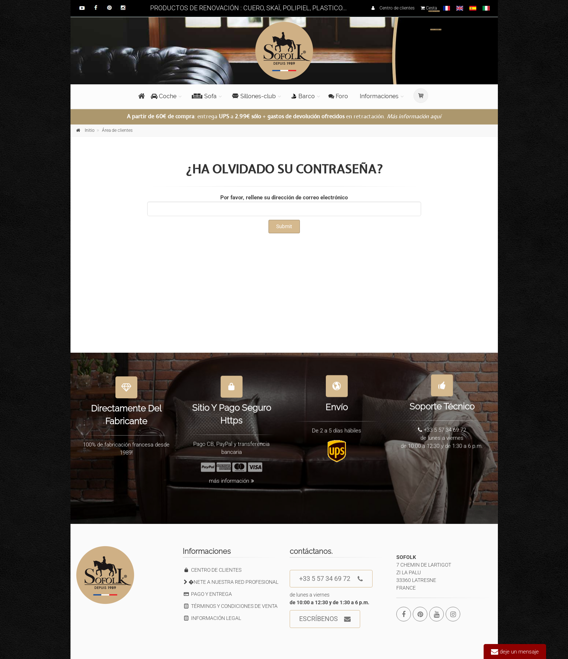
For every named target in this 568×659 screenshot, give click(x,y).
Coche (163, 96)
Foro (338, 96)
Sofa (204, 96)
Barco (303, 96)
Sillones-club (254, 96)
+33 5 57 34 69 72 (331, 578)
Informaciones (379, 96)
